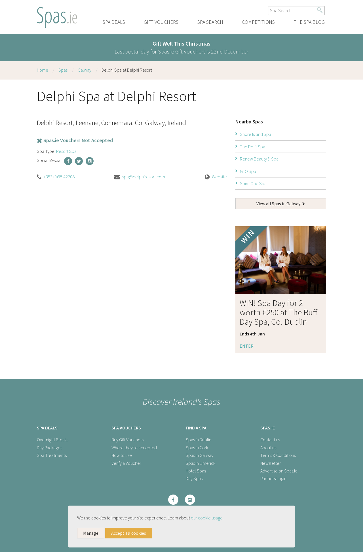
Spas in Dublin (198, 439)
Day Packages (49, 447)
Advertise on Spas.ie (278, 471)
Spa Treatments (52, 455)
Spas (62, 70)
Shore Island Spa (255, 134)
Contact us (270, 439)
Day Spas (194, 478)
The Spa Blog (309, 22)
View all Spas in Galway (280, 203)
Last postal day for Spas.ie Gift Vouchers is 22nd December (181, 47)
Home (42, 70)
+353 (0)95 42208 (59, 176)
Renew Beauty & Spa (259, 159)
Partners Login (273, 478)
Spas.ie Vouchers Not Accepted (75, 140)
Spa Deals (114, 22)
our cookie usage (207, 518)
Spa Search (210, 22)
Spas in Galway (199, 455)
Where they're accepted (134, 447)
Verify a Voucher (126, 463)
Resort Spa (66, 151)
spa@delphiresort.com (143, 176)
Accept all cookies (128, 533)
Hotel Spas (196, 471)
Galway (84, 70)
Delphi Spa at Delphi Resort (127, 70)
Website (219, 176)
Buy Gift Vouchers (127, 439)
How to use (121, 455)
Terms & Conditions (278, 455)
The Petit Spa (252, 146)
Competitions (258, 22)
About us (268, 447)
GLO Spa (248, 171)
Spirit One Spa (253, 183)
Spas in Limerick (200, 463)
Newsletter (270, 463)
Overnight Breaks (52, 439)
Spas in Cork (197, 447)
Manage (90, 533)
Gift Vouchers (161, 22)
